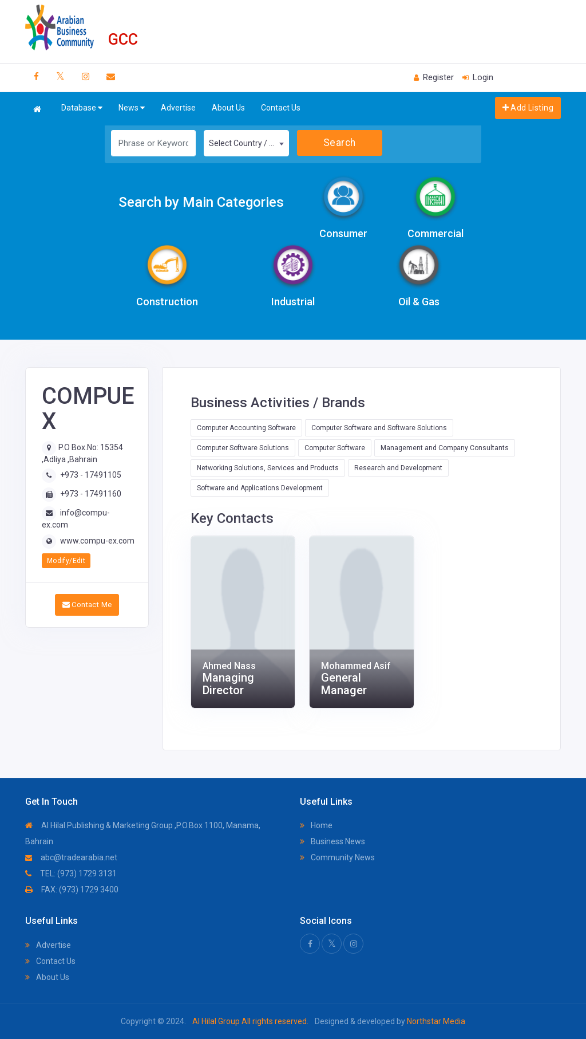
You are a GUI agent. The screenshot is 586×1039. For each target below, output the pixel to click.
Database (81, 108)
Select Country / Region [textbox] (248, 143)
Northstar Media (435, 1021)
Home (316, 825)
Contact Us (280, 107)
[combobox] (246, 143)
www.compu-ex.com (97, 540)
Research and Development (398, 468)
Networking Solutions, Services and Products (268, 468)
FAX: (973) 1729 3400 (71, 889)
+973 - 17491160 (90, 493)
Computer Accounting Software (246, 428)
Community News (337, 857)
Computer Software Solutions (243, 448)
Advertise (178, 107)
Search (339, 142)
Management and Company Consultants (445, 448)
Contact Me (87, 604)
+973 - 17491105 (90, 474)
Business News (332, 841)
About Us (228, 107)
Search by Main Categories (201, 202)
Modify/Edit (66, 561)
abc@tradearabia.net (71, 857)
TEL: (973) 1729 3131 (71, 873)
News (131, 108)
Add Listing (527, 107)
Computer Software (334, 448)
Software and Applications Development (260, 488)
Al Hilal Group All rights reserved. (250, 1021)
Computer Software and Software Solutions (379, 428)
